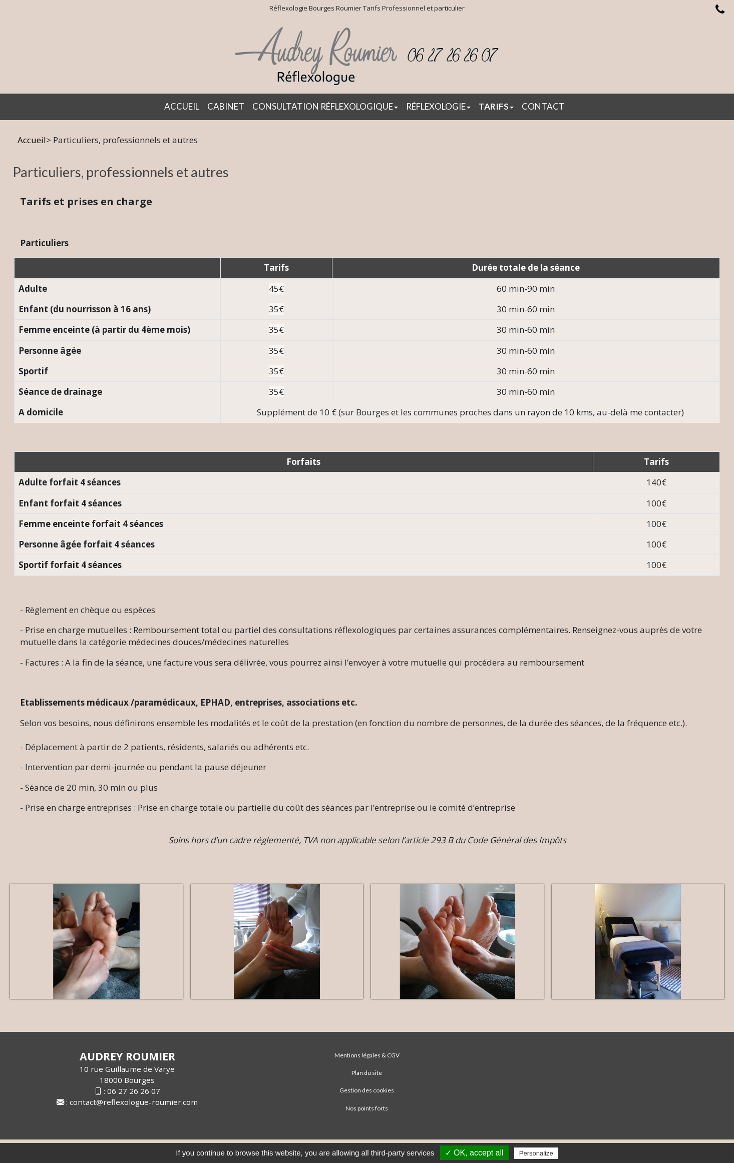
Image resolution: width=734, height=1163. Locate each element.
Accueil (181, 106)
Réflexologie (438, 106)
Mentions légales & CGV (367, 1055)
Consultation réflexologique (325, 106)
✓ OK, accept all (474, 1152)
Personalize (536, 1153)
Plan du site (366, 1072)
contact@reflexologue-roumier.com (134, 1102)
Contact (543, 106)
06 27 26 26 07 (133, 1091)
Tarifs (496, 106)
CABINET (225, 106)
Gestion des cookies (366, 1090)
